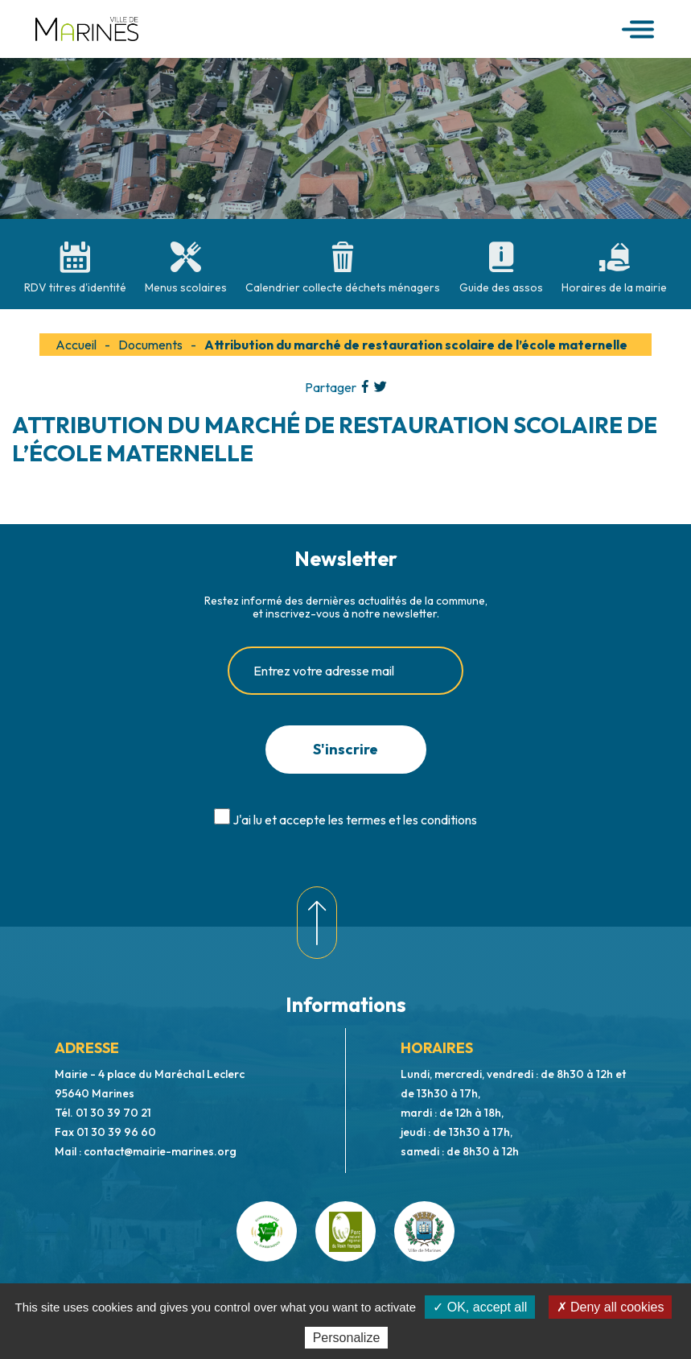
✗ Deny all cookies (610, 1307)
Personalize (346, 1338)
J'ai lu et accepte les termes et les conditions (354, 820)
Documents (150, 345)
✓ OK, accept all (480, 1307)
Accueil (76, 345)
